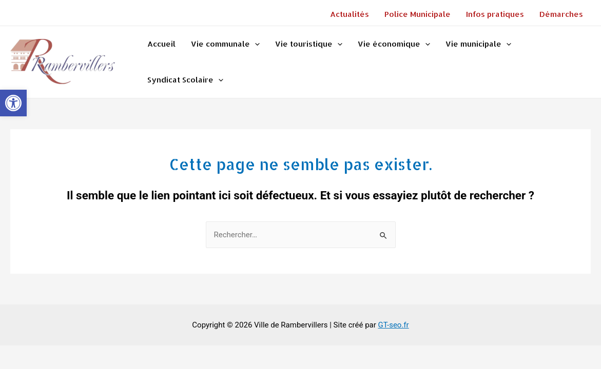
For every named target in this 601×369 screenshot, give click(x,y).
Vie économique (394, 44)
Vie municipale (478, 44)
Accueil (161, 44)
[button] (13, 103)
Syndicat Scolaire (185, 80)
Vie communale (225, 44)
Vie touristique (308, 44)
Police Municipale (417, 14)
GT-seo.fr (393, 325)
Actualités (349, 14)
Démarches (561, 14)
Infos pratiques (495, 14)
